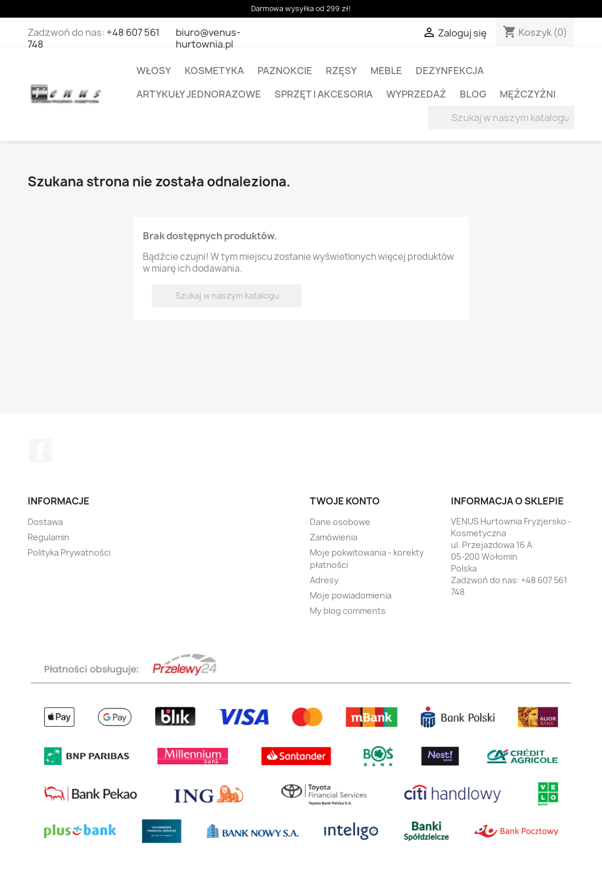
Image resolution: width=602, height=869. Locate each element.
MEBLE (386, 70)
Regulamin (48, 537)
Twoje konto (345, 500)
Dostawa (45, 521)
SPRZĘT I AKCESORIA (324, 94)
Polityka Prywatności (69, 552)
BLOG (473, 94)
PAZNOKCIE (284, 70)
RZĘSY (341, 70)
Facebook (40, 450)
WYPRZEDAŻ (416, 94)
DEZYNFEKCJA (450, 70)
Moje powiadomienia (351, 595)
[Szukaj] (503, 117)
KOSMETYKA (214, 70)
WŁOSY (153, 70)
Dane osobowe (340, 521)
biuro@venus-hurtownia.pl (208, 38)
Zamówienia (333, 537)
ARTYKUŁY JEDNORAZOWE (198, 94)
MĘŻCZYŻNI (528, 94)
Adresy (324, 580)
